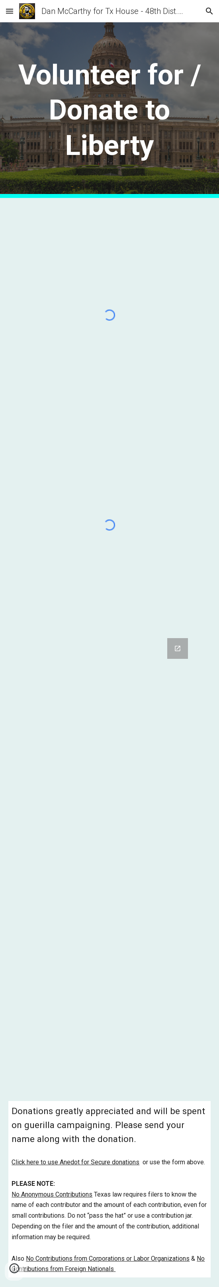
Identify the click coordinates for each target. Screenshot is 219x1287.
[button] (9, 11)
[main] (109, 110)
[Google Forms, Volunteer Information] (109, 860)
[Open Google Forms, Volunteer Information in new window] (177, 648)
